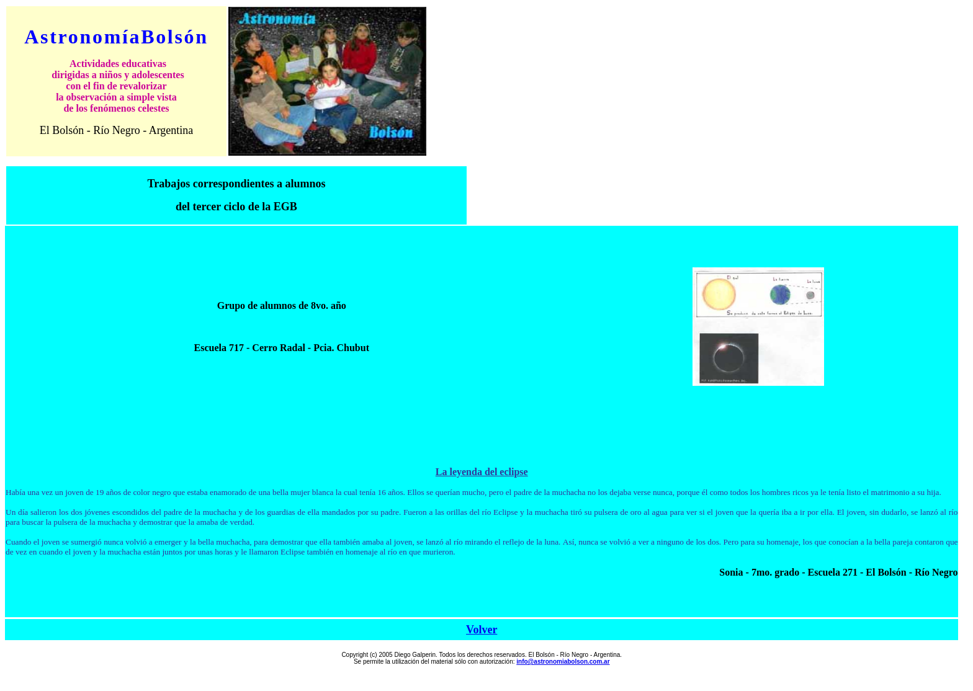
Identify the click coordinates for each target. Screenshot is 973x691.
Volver (481, 629)
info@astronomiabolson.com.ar (562, 661)
